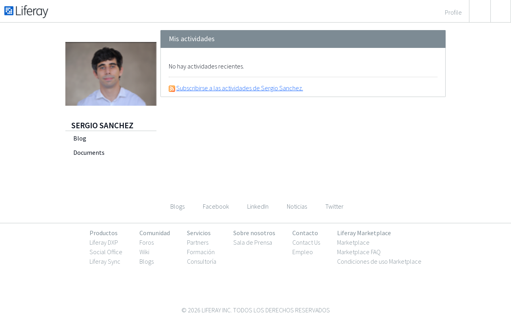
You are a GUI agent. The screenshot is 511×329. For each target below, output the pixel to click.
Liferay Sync (105, 261)
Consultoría (201, 261)
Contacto (305, 233)
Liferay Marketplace (364, 233)
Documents (89, 152)
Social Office (106, 252)
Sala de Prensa (252, 242)
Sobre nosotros (254, 233)
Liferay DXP (104, 242)
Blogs (146, 261)
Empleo (302, 252)
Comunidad (154, 233)
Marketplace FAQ (359, 252)
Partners (197, 242)
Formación (201, 252)
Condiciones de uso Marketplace (379, 261)
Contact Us (306, 242)
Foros (146, 242)
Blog (79, 138)
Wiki (144, 252)
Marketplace (353, 242)
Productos (104, 233)
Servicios (199, 233)
